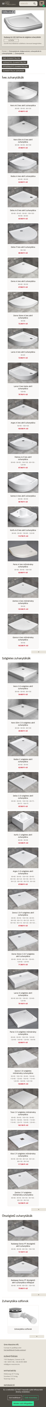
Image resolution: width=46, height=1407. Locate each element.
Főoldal (4, 51)
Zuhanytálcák (19, 53)
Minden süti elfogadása (23, 1404)
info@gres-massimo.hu (12, 1364)
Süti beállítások (15, 1398)
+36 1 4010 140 (9, 1362)
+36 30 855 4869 (21, 1362)
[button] (11, 40)
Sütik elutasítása (31, 1398)
